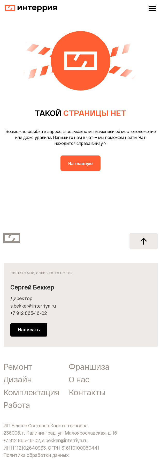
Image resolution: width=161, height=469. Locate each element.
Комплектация (31, 392)
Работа (16, 405)
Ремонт (17, 366)
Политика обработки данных (36, 455)
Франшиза (89, 366)
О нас (79, 379)
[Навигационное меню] (152, 8)
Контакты (87, 392)
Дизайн (17, 379)
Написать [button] (29, 329)
